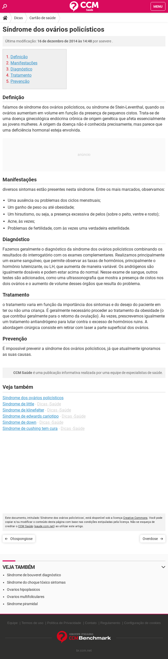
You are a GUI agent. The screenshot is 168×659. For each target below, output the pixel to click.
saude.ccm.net (44, 526)
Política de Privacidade (64, 623)
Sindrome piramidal (22, 604)
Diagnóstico (21, 69)
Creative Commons (135, 518)
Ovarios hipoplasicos (23, 589)
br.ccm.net (84, 650)
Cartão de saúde (42, 18)
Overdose (150, 539)
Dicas (18, 18)
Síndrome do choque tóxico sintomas (36, 582)
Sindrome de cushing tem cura (30, 428)
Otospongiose (21, 539)
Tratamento (21, 75)
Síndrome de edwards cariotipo (31, 416)
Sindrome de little (18, 404)
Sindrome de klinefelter (23, 410)
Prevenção (19, 81)
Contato (91, 623)
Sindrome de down (19, 422)
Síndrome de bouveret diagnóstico (34, 575)
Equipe (12, 623)
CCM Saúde (25, 526)
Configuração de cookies (142, 623)
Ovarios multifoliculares (25, 597)
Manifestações (23, 63)
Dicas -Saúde (49, 404)
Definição (19, 56)
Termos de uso (32, 623)
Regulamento (110, 623)
